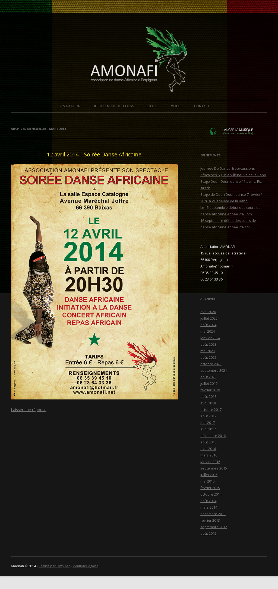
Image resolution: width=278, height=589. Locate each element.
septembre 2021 (213, 370)
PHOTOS (152, 106)
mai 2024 (207, 331)
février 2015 (210, 487)
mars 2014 (208, 507)
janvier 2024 (210, 337)
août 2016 (208, 442)
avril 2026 (208, 311)
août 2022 (208, 357)
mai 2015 (207, 481)
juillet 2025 (208, 318)
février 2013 (210, 520)
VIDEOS (176, 106)
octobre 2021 (211, 363)
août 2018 (208, 396)
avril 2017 (208, 429)
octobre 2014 (211, 494)
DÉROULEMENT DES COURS (113, 106)
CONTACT (202, 106)
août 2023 (208, 344)
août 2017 (208, 416)
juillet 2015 (208, 474)
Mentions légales (85, 566)
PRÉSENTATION (69, 106)
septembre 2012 (213, 526)
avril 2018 (208, 403)
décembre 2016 (213, 435)
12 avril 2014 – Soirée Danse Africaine (94, 154)
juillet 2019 (208, 383)
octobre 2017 (211, 409)
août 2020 (208, 376)
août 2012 (208, 533)
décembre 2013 (213, 513)
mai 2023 (207, 350)
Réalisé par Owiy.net (54, 566)
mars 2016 (208, 455)
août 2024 (208, 324)
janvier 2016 (210, 461)
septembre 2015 (213, 468)
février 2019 (210, 390)
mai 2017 (207, 422)
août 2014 (208, 500)
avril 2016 (208, 448)
